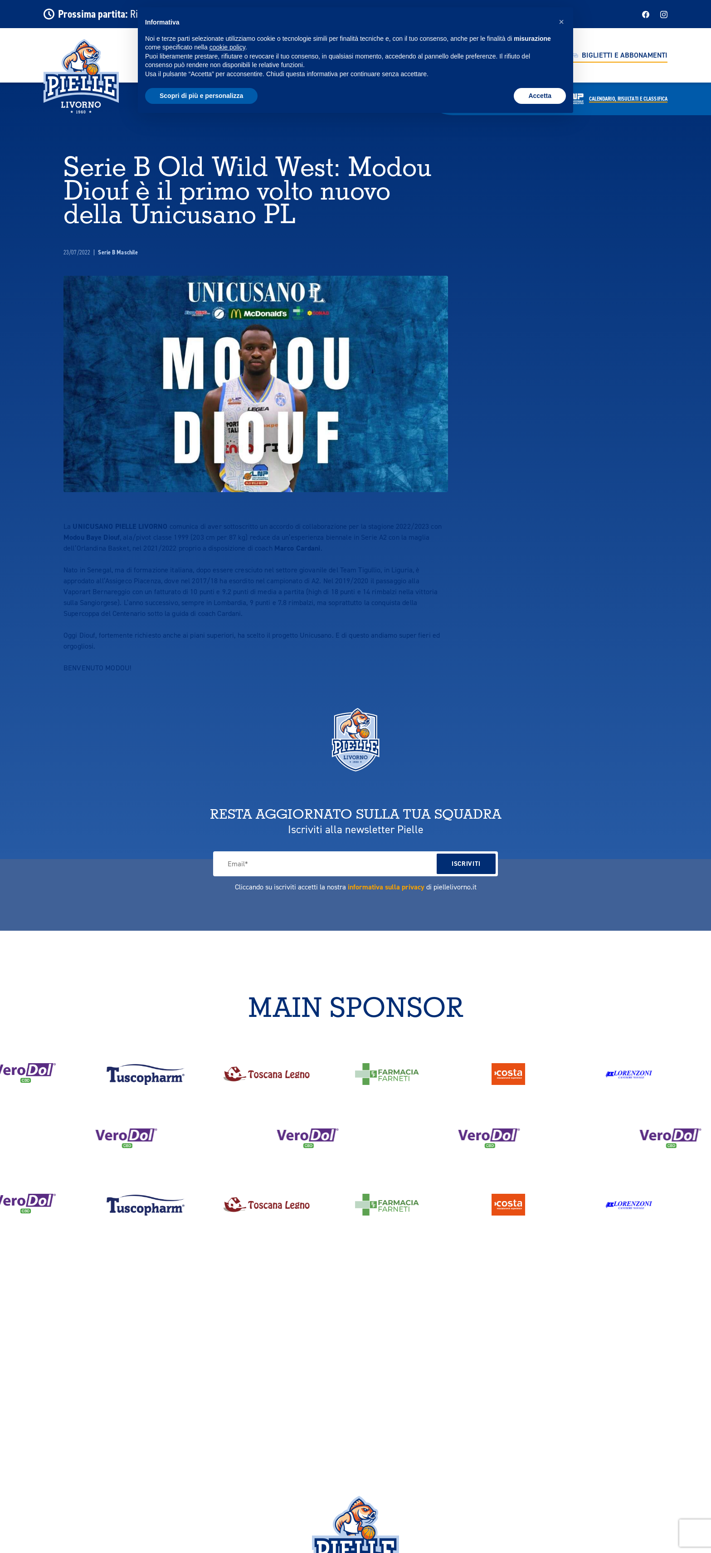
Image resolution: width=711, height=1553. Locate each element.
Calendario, (628, 99)
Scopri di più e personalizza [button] (201, 95)
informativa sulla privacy (386, 887)
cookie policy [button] (227, 47)
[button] (561, 22)
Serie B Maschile (118, 252)
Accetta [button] (539, 95)
